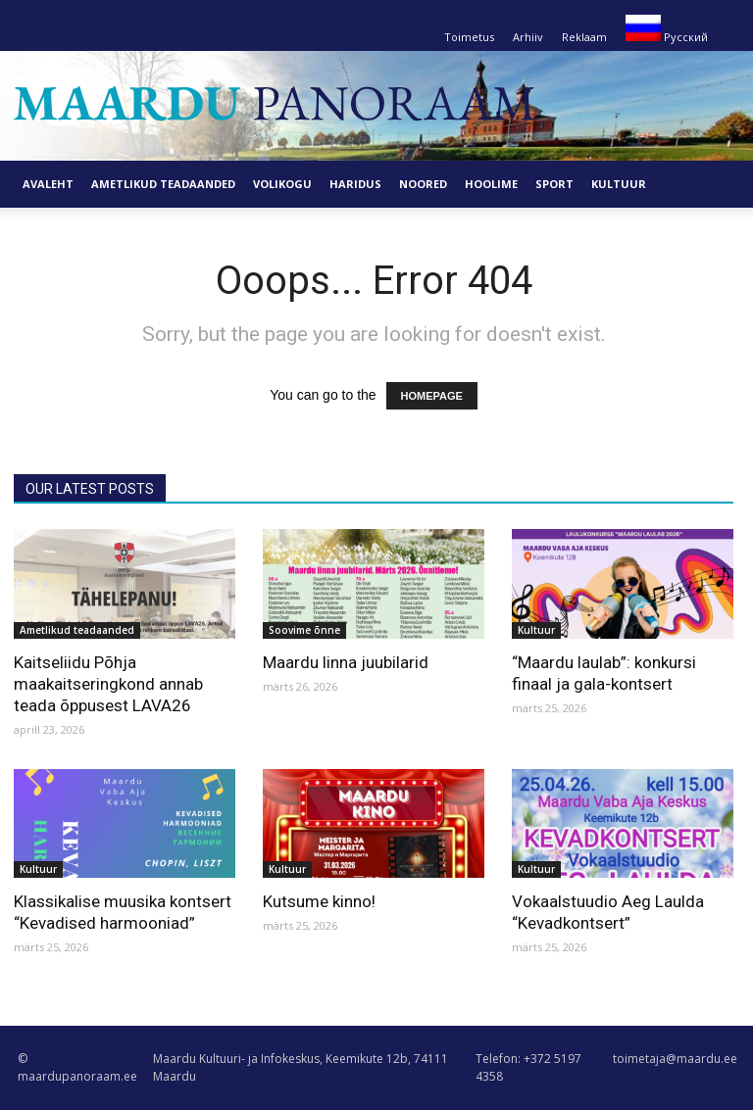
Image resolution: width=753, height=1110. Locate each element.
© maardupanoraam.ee (77, 1067)
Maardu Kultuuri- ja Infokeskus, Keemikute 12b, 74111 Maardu (300, 1067)
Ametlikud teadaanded (163, 183)
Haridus (355, 183)
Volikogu (282, 183)
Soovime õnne (304, 630)
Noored (423, 183)
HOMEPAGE (432, 396)
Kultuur (618, 183)
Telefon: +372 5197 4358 (528, 1067)
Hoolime (491, 183)
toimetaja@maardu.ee (675, 1058)
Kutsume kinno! (319, 901)
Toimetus (469, 36)
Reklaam (584, 36)
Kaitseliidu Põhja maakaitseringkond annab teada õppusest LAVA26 (108, 683)
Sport (554, 183)
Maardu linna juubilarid (345, 662)
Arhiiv (528, 36)
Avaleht (48, 183)
